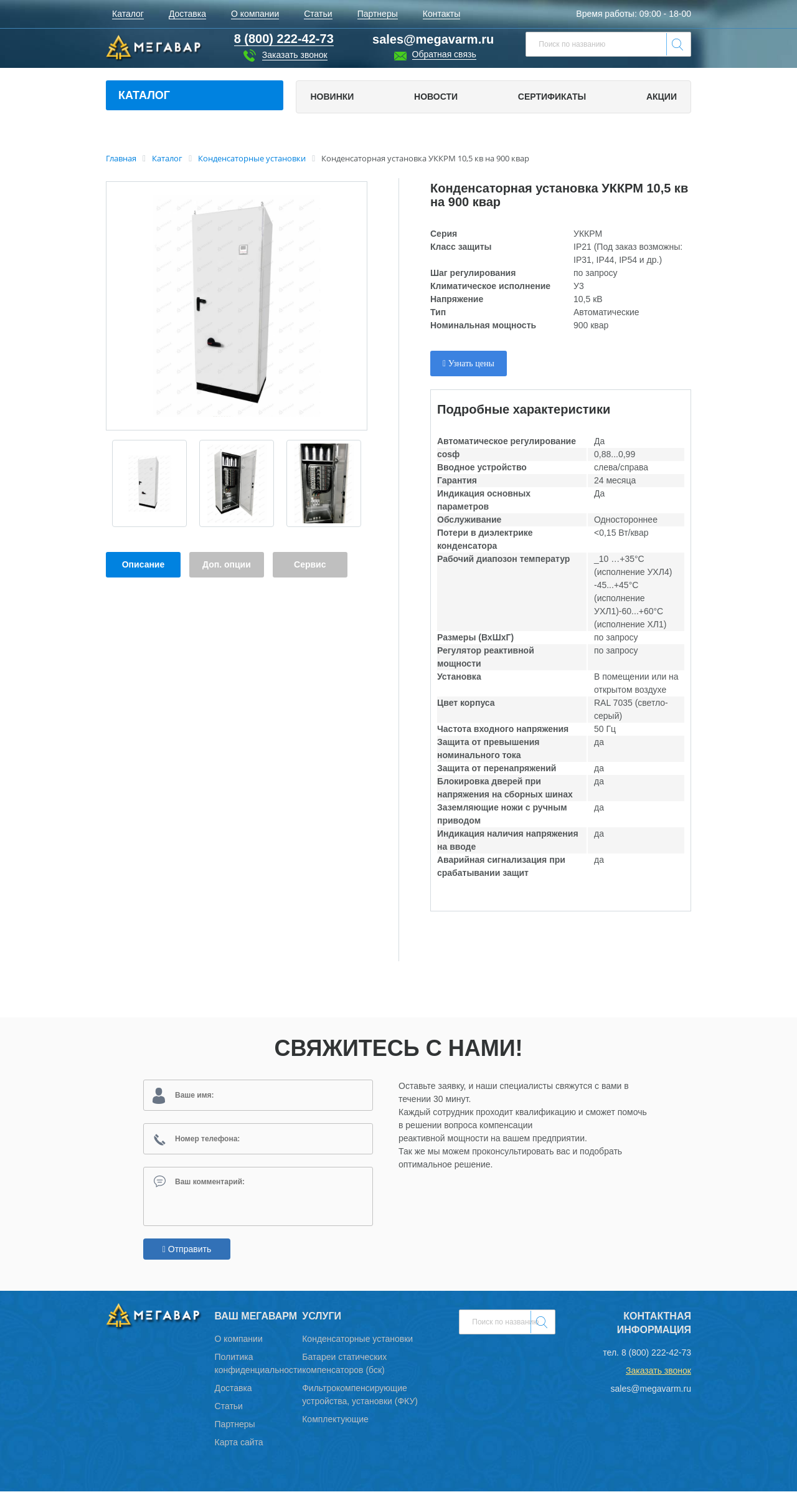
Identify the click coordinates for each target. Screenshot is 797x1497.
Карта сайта (239, 1448)
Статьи (229, 1412)
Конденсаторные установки (357, 1344)
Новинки (332, 97)
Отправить (187, 1255)
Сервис (310, 564)
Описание (143, 564)
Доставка (233, 1394)
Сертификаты (552, 97)
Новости (436, 97)
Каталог (144, 95)
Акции (661, 97)
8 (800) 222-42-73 (656, 1358)
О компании (239, 1344)
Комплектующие (335, 1425)
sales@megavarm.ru (433, 39)
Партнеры (235, 1430)
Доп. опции (226, 564)
